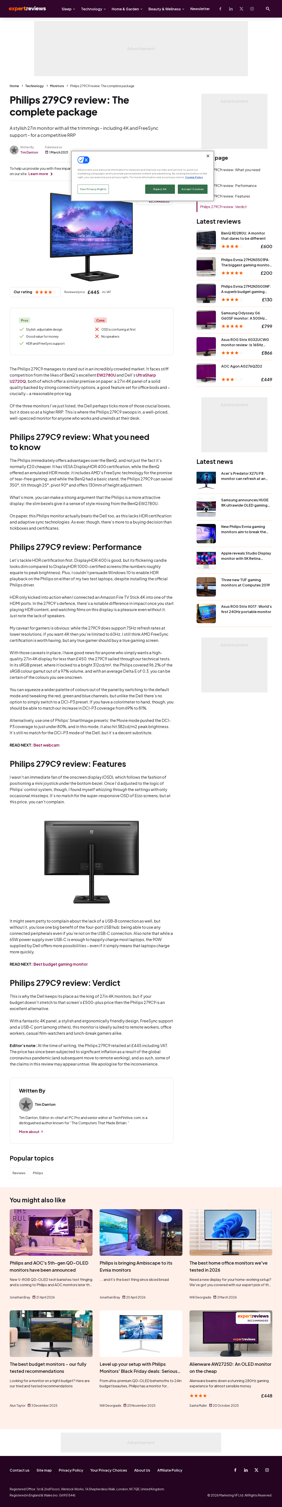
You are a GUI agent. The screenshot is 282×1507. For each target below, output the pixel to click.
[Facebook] (220, 9)
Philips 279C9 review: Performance (228, 185)
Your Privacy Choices (108, 1470)
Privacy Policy (71, 1470)
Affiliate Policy (169, 1470)
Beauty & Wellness (164, 9)
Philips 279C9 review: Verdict (223, 206)
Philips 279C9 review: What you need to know (230, 172)
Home (14, 86)
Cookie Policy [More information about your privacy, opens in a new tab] (194, 177)
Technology (91, 9)
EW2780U (106, 374)
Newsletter (200, 8)
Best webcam (46, 744)
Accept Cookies (193, 189)
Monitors (57, 86)
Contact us (20, 1470)
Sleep (67, 9)
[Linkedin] (231, 9)
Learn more (38, 173)
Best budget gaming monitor (60, 964)
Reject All (160, 189)
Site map (44, 1470)
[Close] (208, 156)
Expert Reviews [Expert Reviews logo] (24, 8)
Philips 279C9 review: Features (225, 196)
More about (29, 1131)
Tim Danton (29, 152)
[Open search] (268, 9)
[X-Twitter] (241, 9)
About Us (142, 1470)
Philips (38, 1173)
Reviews (19, 1173)
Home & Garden (125, 9)
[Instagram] (252, 9)
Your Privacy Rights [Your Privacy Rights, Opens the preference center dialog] (93, 189)
